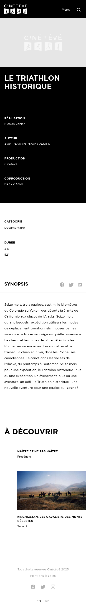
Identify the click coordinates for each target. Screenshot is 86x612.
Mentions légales (43, 575)
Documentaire (14, 227)
